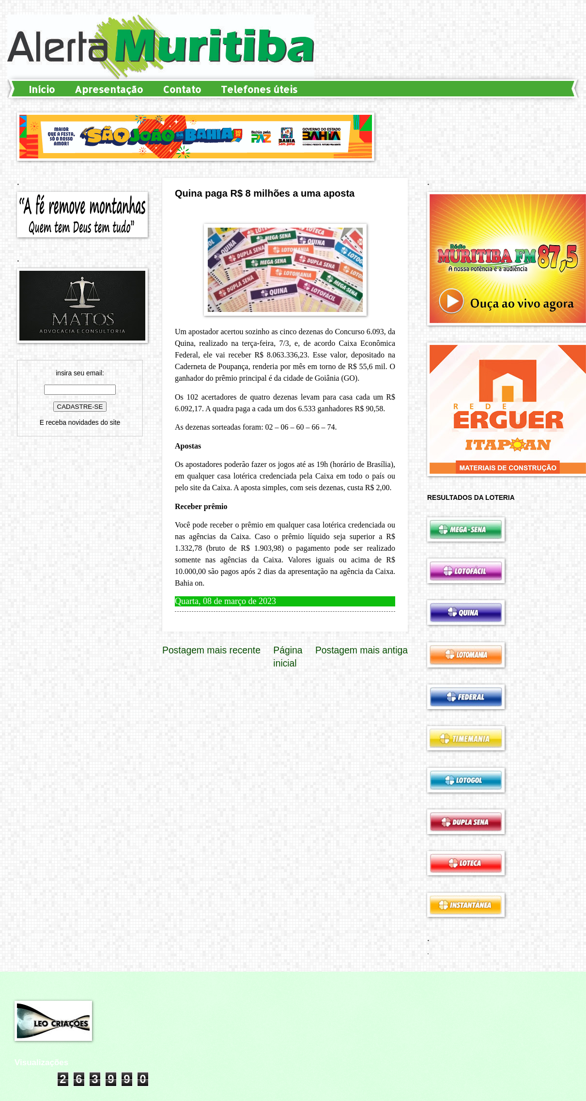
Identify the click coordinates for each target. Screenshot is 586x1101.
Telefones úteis (259, 89)
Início (42, 89)
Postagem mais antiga (361, 650)
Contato (182, 89)
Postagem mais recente (211, 650)
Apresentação (109, 89)
